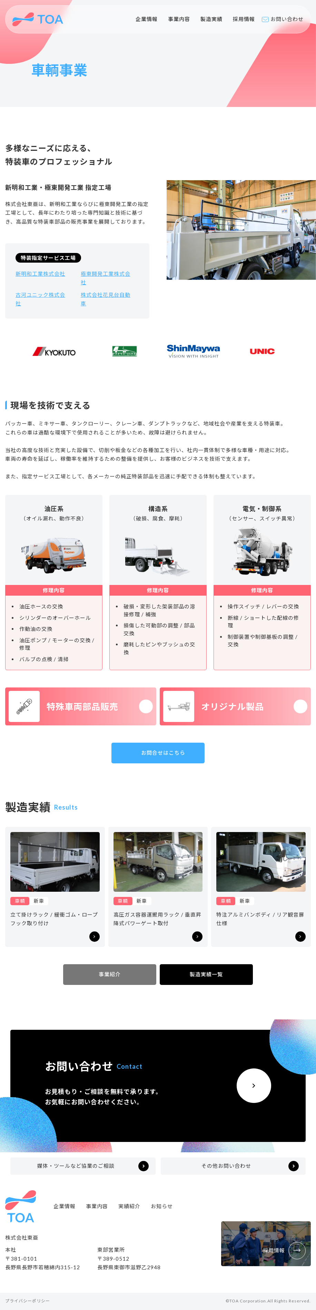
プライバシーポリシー (27, 1300)
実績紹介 (129, 1206)
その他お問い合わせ (226, 1166)
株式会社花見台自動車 (105, 299)
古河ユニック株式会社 (40, 299)
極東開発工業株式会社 (105, 278)
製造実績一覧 (206, 974)
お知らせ (162, 1206)
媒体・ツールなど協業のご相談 (76, 1166)
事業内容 (179, 19)
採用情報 (244, 19)
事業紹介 (110, 974)
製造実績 (211, 19)
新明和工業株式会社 (40, 274)
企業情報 (147, 19)
